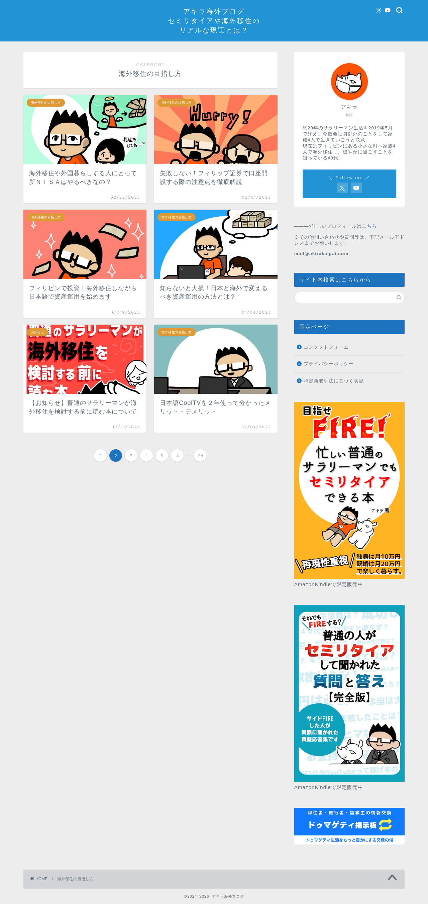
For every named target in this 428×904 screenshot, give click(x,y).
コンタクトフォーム (326, 347)
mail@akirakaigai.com (321, 253)
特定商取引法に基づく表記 (334, 380)
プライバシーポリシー (329, 363)
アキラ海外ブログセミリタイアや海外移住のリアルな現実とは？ (214, 20)
